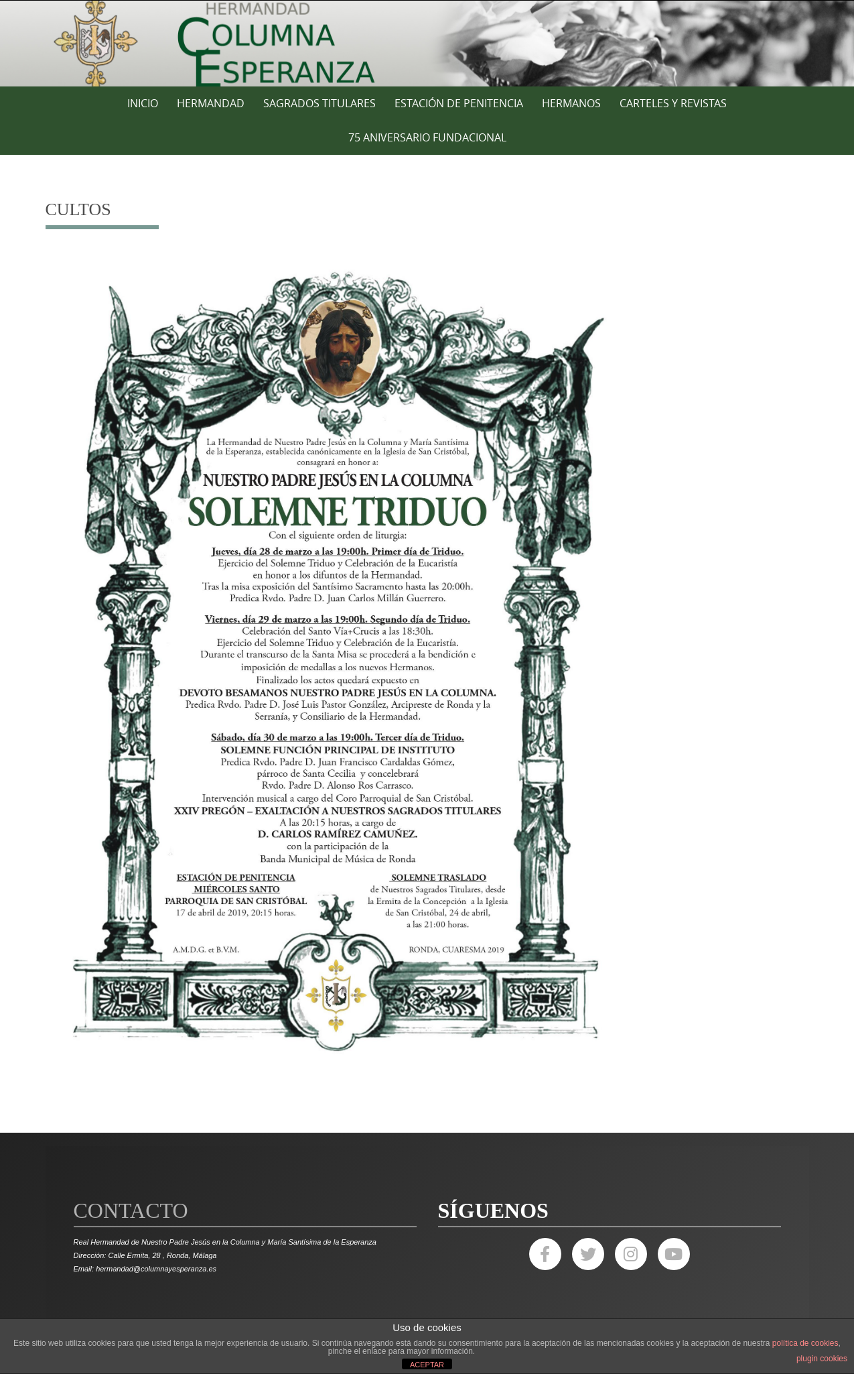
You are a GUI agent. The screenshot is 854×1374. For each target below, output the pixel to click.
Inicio (142, 103)
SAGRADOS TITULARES (319, 103)
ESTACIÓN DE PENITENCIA (459, 103)
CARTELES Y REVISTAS (673, 103)
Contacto (131, 1210)
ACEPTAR (427, 1365)
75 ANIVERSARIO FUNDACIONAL (427, 137)
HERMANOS (571, 103)
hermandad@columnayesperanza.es (156, 1269)
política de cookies (805, 1343)
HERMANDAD (210, 103)
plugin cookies (821, 1358)
